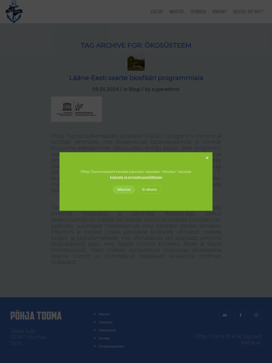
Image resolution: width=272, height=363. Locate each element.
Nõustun (124, 189)
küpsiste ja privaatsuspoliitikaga (136, 177)
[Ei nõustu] (207, 158)
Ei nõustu (149, 189)
